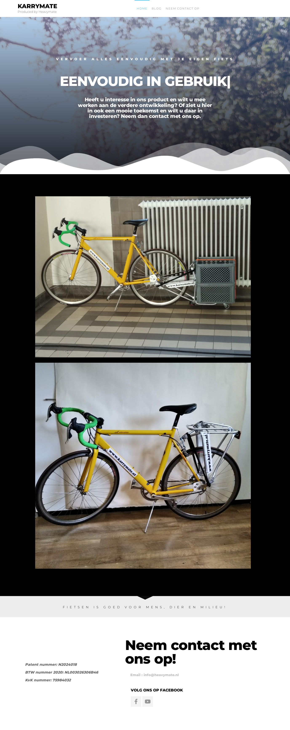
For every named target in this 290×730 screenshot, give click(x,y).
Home (142, 8)
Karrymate (37, 6)
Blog (157, 8)
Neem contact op (182, 8)
